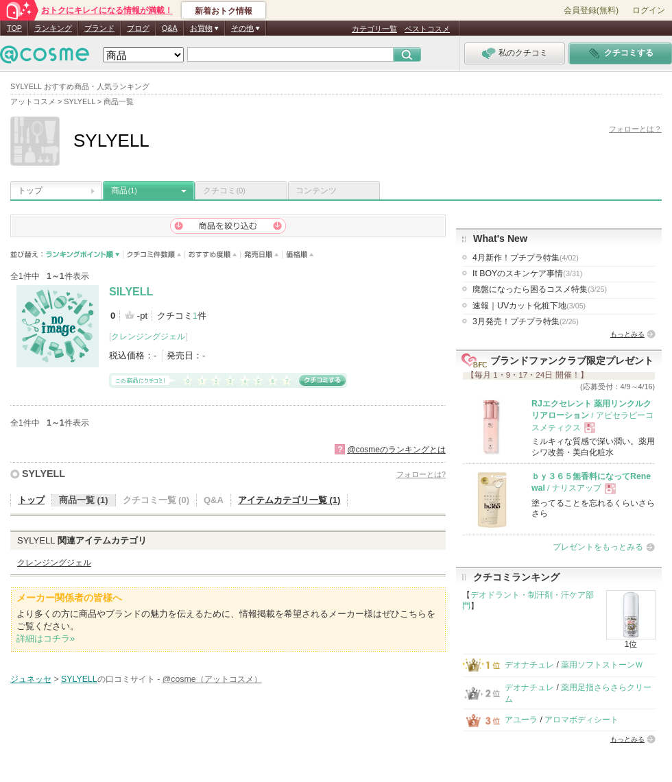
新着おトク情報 (223, 11)
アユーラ (521, 719)
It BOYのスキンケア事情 (527, 273)
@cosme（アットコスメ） (212, 679)
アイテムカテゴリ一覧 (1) (289, 500)
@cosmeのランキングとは (396, 449)
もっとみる (627, 334)
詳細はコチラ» (45, 638)
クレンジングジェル (148, 336)
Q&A (170, 28)
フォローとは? (421, 474)
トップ (30, 190)
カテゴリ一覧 (374, 29)
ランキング (53, 28)
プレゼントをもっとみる (598, 547)
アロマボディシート (581, 719)
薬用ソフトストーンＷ (602, 665)
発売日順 (262, 254)
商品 (124, 190)
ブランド (99, 28)
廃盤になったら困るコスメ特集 (539, 289)
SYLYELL (43, 473)
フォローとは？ (635, 129)
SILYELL (131, 291)
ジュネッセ (30, 679)
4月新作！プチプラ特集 (525, 257)
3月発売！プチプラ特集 (525, 321)
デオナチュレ (529, 665)
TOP (14, 28)
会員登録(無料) (591, 10)
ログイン (648, 10)
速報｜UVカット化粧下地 (529, 305)
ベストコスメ (427, 29)
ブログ (138, 28)
